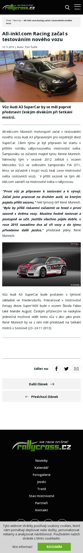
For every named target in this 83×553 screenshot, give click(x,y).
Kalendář (41, 468)
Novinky (17, 20)
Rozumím (54, 547)
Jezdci (41, 482)
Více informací (22, 547)
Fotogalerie (41, 475)
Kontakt (41, 510)
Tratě (41, 489)
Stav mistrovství (41, 496)
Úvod (8, 20)
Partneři (41, 503)
